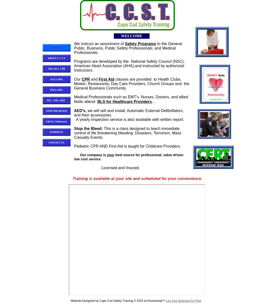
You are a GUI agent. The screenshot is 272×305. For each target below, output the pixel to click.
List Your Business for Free (183, 301)
